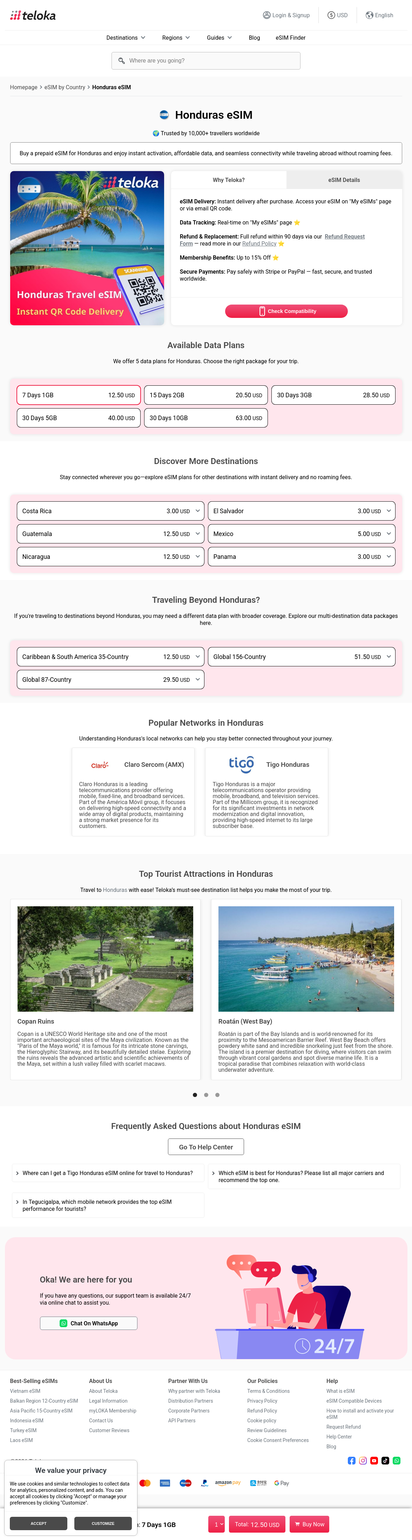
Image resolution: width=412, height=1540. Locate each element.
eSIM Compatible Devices (354, 1401)
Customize (103, 1523)
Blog (254, 37)
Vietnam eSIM (25, 1391)
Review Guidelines (266, 1430)
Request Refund (343, 1427)
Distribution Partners (190, 1401)
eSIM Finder (291, 37)
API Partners (182, 1420)
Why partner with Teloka (194, 1391)
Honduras (115, 889)
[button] (195, 1095)
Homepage (24, 87)
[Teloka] (33, 15)
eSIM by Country (65, 87)
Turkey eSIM (23, 1430)
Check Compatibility (286, 311)
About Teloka (103, 1391)
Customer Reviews (109, 1430)
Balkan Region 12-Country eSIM (44, 1401)
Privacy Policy (262, 1401)
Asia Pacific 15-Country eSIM (41, 1411)
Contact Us (101, 1420)
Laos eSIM (21, 1440)
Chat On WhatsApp (89, 1323)
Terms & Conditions (268, 1391)
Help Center (339, 1437)
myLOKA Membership (112, 1411)
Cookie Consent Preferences (278, 1440)
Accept (38, 1523)
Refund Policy (259, 243)
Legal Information (108, 1401)
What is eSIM (340, 1391)
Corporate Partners (189, 1411)
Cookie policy (261, 1420)
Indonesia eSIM (27, 1420)
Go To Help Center (206, 1146)
